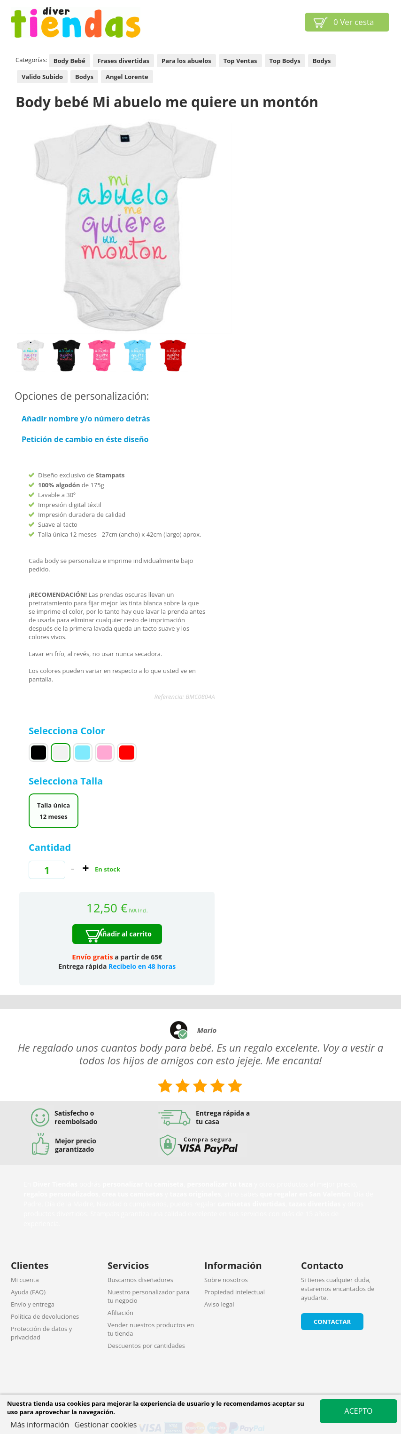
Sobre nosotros (226, 1280)
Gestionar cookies (105, 1424)
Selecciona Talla (67, 781)
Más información (40, 1424)
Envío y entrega (32, 1304)
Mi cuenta (25, 1280)
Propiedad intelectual (234, 1292)
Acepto (359, 1411)
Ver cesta (353, 21)
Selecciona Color (68, 730)
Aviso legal (219, 1304)
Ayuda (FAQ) (28, 1292)
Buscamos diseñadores (140, 1280)
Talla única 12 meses (53, 811)
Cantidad (50, 847)
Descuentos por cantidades (146, 1345)
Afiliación (120, 1312)
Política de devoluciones (45, 1316)
